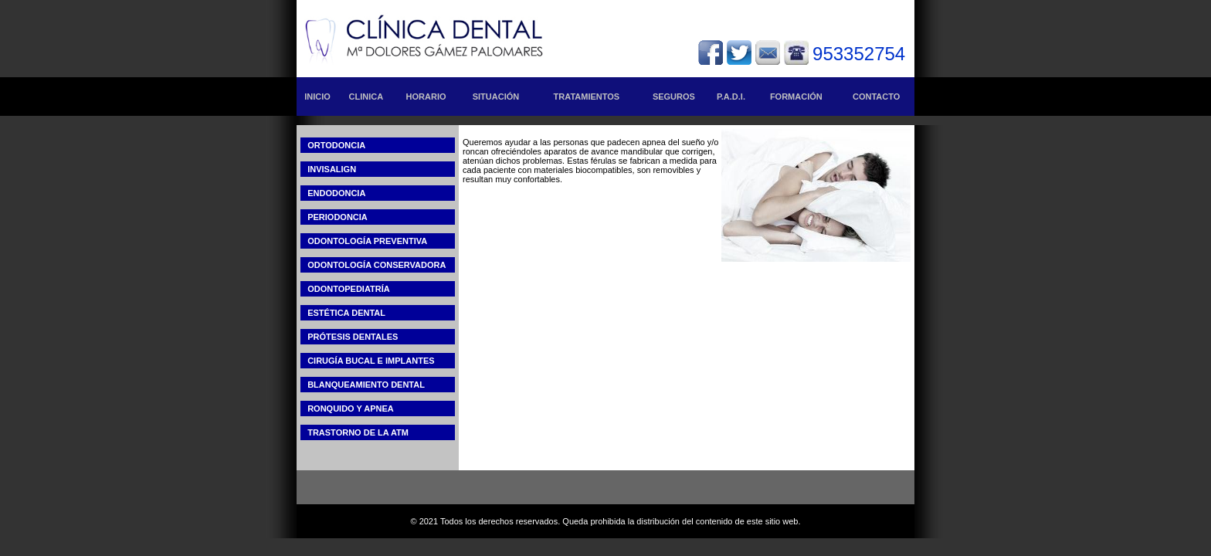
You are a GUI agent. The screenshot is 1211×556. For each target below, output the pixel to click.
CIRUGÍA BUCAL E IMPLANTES (367, 360)
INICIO (317, 96)
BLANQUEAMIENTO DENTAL (362, 384)
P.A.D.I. (731, 96)
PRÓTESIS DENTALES (349, 336)
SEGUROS (674, 96)
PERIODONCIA (334, 217)
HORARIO (426, 96)
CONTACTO (876, 96)
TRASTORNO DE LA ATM (354, 432)
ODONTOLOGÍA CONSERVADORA (373, 265)
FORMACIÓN (796, 96)
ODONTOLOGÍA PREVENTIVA (363, 241)
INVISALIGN (328, 169)
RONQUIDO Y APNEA (347, 408)
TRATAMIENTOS (587, 96)
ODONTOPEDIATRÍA (345, 288)
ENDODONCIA (332, 193)
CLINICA (366, 96)
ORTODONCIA (332, 145)
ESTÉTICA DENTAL (342, 312)
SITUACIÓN (496, 96)
